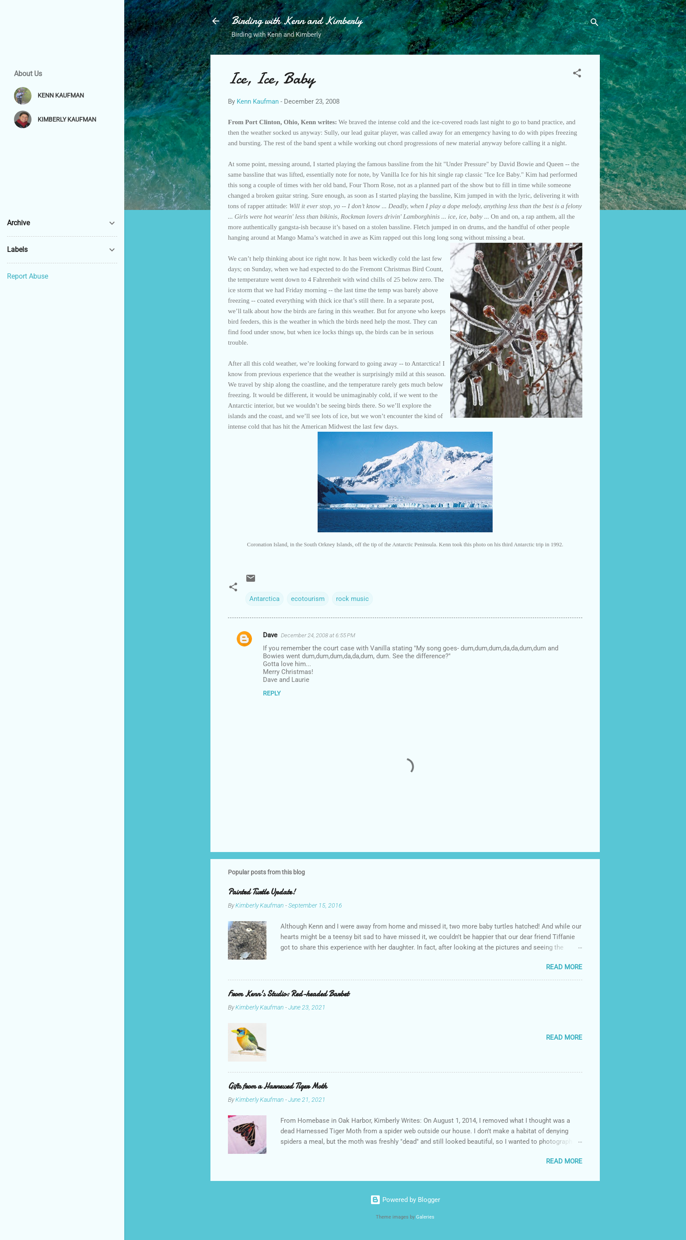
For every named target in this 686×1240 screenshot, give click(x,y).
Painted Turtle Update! (261, 892)
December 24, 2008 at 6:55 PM (318, 635)
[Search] (594, 23)
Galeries (425, 1217)
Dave (270, 635)
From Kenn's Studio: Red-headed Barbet (288, 994)
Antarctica (264, 599)
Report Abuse (27, 276)
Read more (564, 967)
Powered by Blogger (405, 1200)
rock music (352, 599)
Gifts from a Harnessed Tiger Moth (277, 1086)
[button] (577, 74)
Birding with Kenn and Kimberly (296, 21)
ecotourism (308, 599)
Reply (271, 693)
